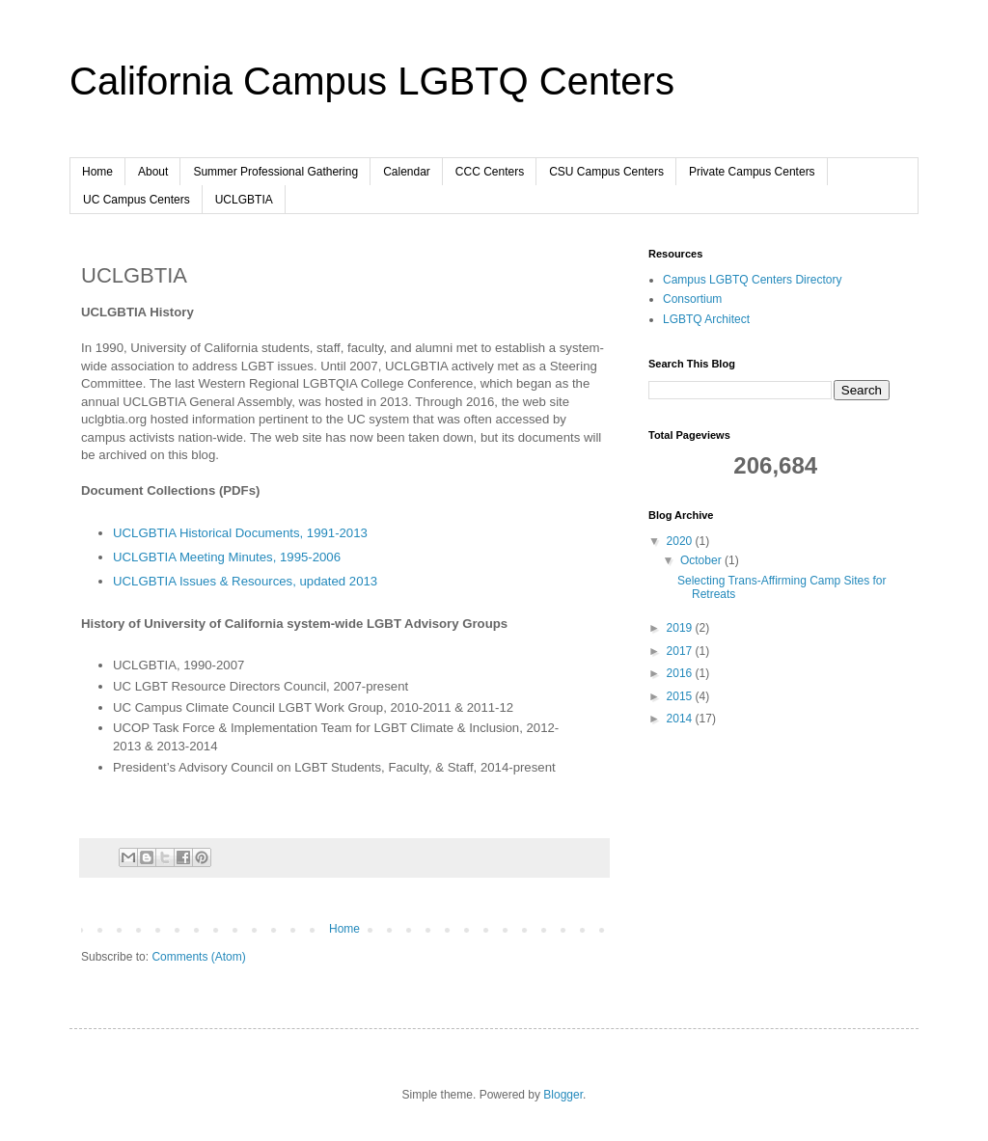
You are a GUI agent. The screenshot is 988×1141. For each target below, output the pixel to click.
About (153, 171)
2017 (681, 651)
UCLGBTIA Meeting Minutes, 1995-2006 (227, 557)
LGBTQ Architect (706, 319)
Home (97, 171)
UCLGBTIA (244, 199)
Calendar (406, 171)
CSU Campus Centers (606, 171)
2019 (681, 628)
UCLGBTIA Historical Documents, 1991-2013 (240, 533)
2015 (681, 696)
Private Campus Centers (752, 171)
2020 (681, 541)
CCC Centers (489, 171)
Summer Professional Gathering (275, 171)
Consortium (692, 299)
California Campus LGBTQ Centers (371, 81)
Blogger (563, 1094)
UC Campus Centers (136, 199)
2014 (681, 718)
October (702, 560)
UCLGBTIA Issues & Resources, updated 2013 (245, 581)
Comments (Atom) (198, 957)
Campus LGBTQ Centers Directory (752, 279)
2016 (681, 673)
